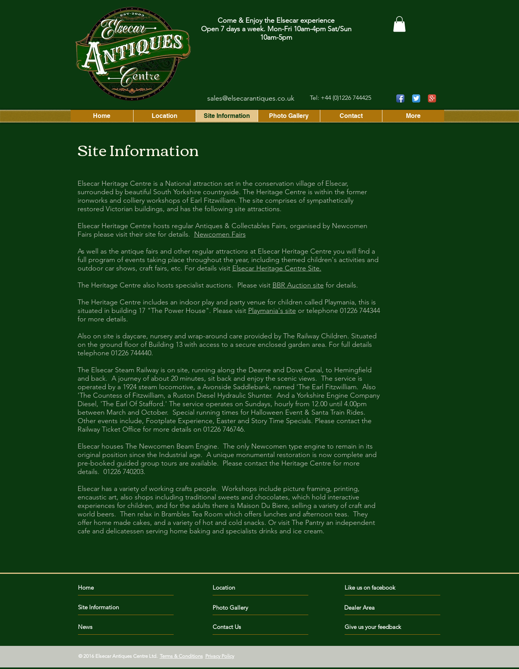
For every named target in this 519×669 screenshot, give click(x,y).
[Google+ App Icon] (432, 98)
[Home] (111, 587)
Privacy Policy (219, 656)
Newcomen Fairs (220, 234)
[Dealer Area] (366, 607)
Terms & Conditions (181, 656)
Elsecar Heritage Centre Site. (276, 268)
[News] (107, 627)
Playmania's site (272, 310)
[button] (399, 24)
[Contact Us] (242, 627)
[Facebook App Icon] (400, 98)
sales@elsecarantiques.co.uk (250, 98)
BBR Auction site (298, 285)
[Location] (246, 587)
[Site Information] (107, 607)
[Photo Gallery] (235, 607)
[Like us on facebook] (379, 587)
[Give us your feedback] (377, 627)
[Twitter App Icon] (416, 98)
